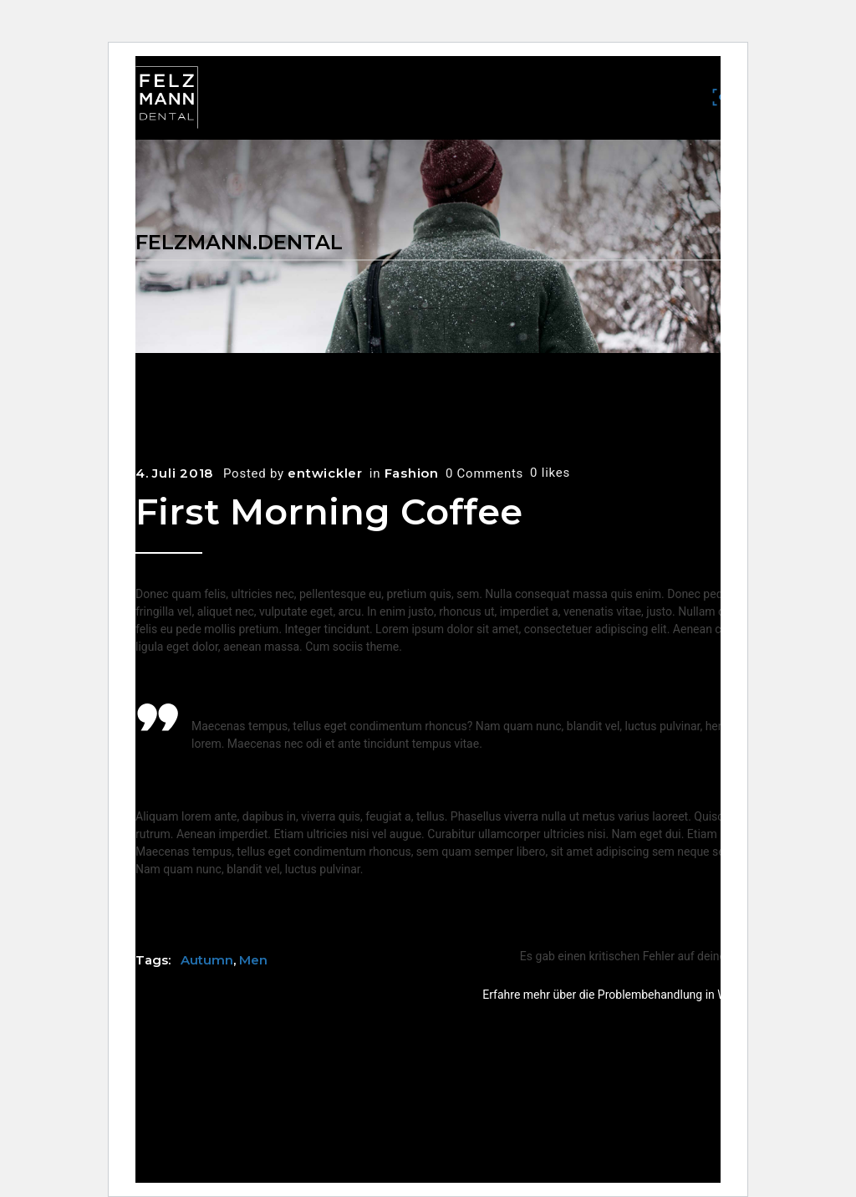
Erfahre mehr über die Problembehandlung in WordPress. (629, 994)
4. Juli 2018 (174, 473)
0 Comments (484, 473)
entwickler (325, 473)
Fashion (412, 473)
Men (253, 960)
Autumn (207, 960)
